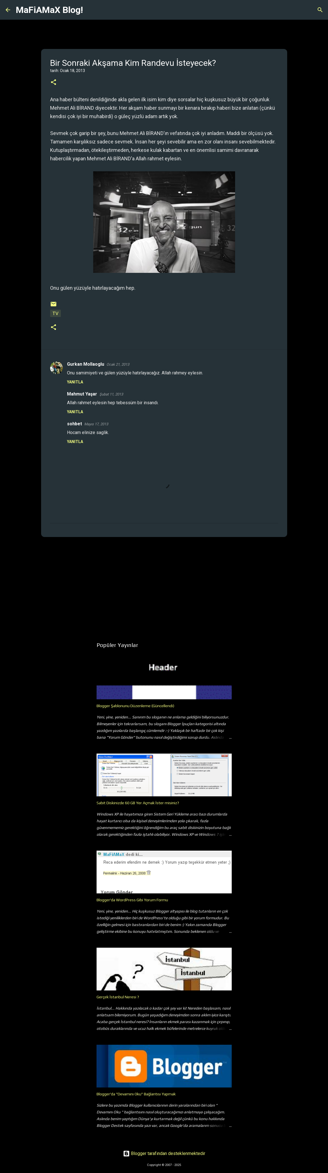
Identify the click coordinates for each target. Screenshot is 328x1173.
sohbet (74, 423)
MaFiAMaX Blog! (49, 10)
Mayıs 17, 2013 (96, 424)
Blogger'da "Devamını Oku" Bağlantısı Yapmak (136, 1094)
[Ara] (91, 10)
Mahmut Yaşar (82, 394)
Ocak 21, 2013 (117, 364)
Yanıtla (75, 382)
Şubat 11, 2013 (111, 394)
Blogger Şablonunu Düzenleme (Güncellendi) (135, 706)
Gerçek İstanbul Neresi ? (118, 997)
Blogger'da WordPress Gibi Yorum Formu (132, 900)
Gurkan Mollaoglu (85, 364)
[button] (53, 82)
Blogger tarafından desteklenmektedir (164, 1153)
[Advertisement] (164, 584)
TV (55, 313)
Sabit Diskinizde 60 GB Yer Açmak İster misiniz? (138, 803)
